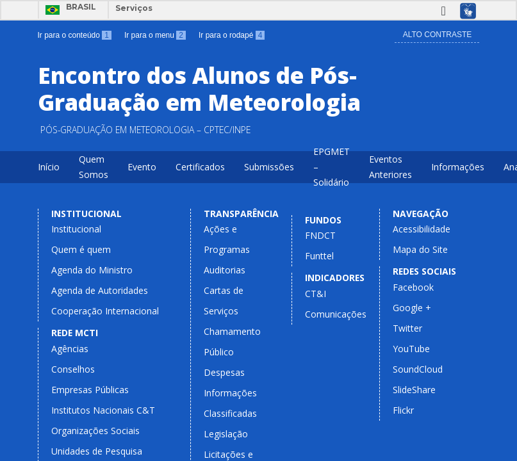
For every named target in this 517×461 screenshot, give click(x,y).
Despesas (224, 372)
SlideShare (414, 390)
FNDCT (320, 235)
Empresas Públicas (90, 390)
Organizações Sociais (95, 431)
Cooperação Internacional (105, 311)
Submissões (269, 167)
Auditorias (224, 270)
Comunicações (335, 314)
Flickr (403, 410)
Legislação (226, 434)
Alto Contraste (437, 34)
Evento (141, 167)
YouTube (411, 349)
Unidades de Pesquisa (96, 451)
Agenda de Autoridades (99, 290)
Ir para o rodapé (232, 35)
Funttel (319, 256)
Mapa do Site (420, 249)
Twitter (407, 328)
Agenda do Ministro (92, 270)
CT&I (315, 293)
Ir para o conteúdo (74, 35)
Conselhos (73, 369)
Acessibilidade (421, 229)
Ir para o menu (155, 35)
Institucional (76, 229)
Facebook (413, 287)
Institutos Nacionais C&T (103, 410)
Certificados (200, 167)
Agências (69, 349)
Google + (412, 308)
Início (49, 167)
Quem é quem (81, 249)
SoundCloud (418, 369)
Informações (457, 167)
